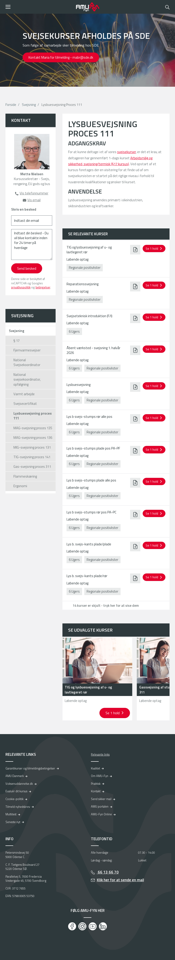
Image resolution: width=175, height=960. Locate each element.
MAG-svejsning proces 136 (32, 437)
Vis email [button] (34, 200)
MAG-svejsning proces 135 (32, 428)
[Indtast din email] (31, 220)
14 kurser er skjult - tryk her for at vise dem (106, 605)
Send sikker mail (101, 799)
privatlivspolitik (21, 287)
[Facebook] (72, 926)
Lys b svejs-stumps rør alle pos (89, 416)
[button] (39, 7)
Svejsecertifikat (25, 403)
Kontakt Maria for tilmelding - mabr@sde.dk (60, 57)
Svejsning (29, 104)
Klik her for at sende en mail (120, 880)
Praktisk (95, 783)
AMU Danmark (14, 776)
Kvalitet (95, 768)
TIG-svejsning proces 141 (31, 457)
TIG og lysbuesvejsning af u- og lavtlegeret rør (89, 250)
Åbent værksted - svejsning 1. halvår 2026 (93, 350)
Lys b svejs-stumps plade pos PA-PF (93, 448)
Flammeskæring (25, 476)
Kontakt (95, 791)
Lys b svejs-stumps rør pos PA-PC (91, 512)
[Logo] (87, 6)
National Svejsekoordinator (26, 362)
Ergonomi (20, 486)
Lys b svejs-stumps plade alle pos (91, 480)
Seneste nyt (12, 822)
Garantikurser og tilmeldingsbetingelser (30, 768)
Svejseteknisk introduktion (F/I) (89, 316)
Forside (10, 104)
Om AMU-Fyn (99, 776)
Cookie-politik (14, 799)
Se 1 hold (113, 713)
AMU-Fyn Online (101, 814)
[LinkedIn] (103, 926)
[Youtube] (93, 926)
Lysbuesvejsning (78, 384)
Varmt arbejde (24, 394)
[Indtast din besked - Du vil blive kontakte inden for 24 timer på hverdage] (31, 244)
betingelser (43, 287)
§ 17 (16, 340)
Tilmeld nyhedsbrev (17, 806)
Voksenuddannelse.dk (19, 783)
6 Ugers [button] (74, 331)
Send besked (26, 268)
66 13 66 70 (108, 872)
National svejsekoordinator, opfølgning (27, 379)
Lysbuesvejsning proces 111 (32, 416)
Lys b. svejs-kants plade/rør (87, 575)
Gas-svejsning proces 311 (32, 466)
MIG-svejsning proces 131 (32, 447)
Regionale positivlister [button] (84, 267)
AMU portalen (99, 806)
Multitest (10, 814)
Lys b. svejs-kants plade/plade (89, 544)
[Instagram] (82, 926)
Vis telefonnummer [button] (34, 193)
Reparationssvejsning (82, 284)
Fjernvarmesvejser (27, 350)
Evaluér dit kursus (16, 791)
